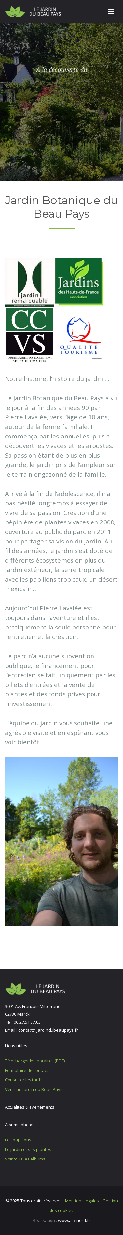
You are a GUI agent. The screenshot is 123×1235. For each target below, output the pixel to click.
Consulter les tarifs (24, 1080)
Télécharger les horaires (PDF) (35, 1061)
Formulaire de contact (26, 1070)
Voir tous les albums (25, 1159)
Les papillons (18, 1140)
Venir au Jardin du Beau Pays (34, 1089)
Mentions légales (82, 1200)
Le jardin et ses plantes (28, 1149)
